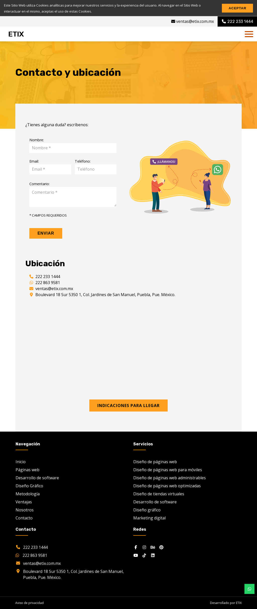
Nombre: (36, 140)
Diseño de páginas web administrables (169, 478)
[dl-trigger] (249, 34)
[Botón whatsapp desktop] (249, 589)
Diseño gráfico (147, 510)
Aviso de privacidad (29, 603)
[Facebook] (135, 547)
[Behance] (152, 547)
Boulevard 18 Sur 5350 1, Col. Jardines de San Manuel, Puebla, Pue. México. (105, 295)
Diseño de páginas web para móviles (167, 469)
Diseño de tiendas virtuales (158, 494)
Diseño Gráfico (29, 486)
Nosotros (25, 510)
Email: (34, 161)
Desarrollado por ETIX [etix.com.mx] (226, 603)
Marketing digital (149, 518)
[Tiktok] (144, 555)
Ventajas (24, 502)
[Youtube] (135, 555)
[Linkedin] (152, 555)
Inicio (21, 461)
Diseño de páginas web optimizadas (167, 486)
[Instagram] (144, 547)
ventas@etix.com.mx (192, 21)
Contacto (24, 518)
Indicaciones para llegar (128, 405)
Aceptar (237, 8)
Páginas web (27, 469)
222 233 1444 (47, 277)
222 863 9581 (47, 283)
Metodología (28, 494)
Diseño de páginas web (155, 461)
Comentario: (39, 183)
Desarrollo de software (37, 478)
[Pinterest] (161, 547)
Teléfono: (83, 161)
